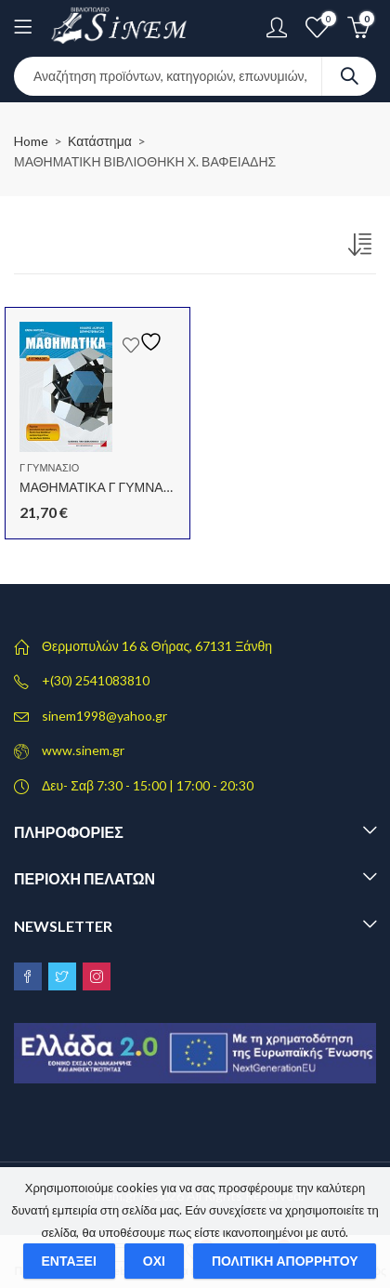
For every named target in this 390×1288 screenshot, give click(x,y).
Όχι (154, 1260)
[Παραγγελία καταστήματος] (362, 248)
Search (349, 76)
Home (31, 141)
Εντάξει (69, 1260)
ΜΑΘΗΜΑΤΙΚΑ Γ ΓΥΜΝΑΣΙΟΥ (106, 487)
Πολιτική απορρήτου (285, 1260)
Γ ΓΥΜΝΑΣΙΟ (49, 467)
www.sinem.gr (83, 750)
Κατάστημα (100, 141)
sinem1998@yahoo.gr (104, 716)
